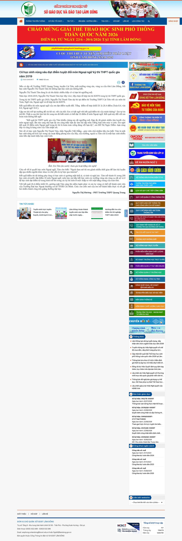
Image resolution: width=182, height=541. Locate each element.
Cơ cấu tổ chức (56, 21)
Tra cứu (105, 21)
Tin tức (71, 21)
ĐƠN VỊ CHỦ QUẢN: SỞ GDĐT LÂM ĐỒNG (35, 522)
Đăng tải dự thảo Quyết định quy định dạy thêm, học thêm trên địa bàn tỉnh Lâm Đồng (148, 368)
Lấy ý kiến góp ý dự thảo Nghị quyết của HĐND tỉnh (147, 387)
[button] (123, 82)
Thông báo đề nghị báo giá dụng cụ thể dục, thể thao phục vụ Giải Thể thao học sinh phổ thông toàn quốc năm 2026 (147, 381)
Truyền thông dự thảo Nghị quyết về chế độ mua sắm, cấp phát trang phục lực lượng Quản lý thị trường (147, 349)
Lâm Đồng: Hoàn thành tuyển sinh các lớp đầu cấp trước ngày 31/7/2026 (78, 212)
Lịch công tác (138, 21)
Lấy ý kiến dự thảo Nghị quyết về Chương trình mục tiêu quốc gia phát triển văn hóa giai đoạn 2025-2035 (148, 374)
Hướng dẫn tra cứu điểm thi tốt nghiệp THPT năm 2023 (113, 212)
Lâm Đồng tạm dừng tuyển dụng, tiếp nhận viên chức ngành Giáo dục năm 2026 (148, 342)
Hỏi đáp (116, 21)
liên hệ (45, 514)
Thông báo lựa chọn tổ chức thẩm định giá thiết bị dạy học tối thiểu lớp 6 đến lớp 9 (148, 361)
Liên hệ (126, 21)
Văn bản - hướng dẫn (88, 21)
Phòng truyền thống (35, 21)
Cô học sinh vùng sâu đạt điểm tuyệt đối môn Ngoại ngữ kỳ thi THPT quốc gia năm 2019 (63, 65)
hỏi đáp (34, 514)
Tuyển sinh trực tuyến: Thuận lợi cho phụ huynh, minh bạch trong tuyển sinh (43, 212)
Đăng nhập (173, 21)
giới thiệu (21, 514)
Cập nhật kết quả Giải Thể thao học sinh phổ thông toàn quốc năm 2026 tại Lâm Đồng (147, 355)
